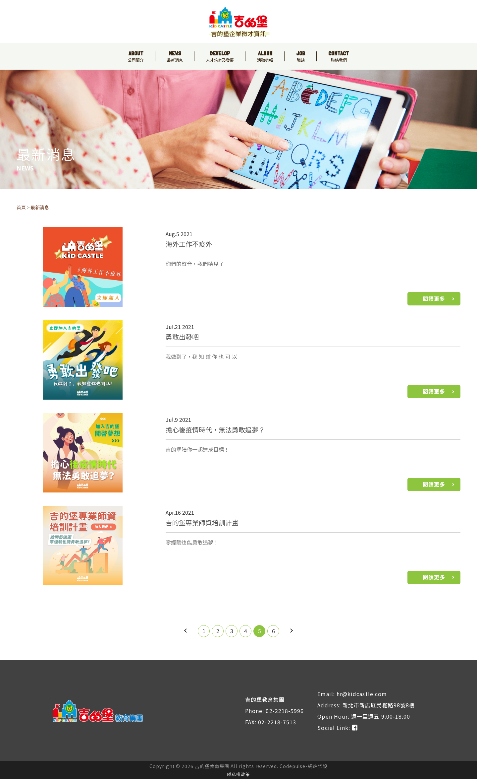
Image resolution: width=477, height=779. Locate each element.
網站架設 (318, 766)
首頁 (21, 207)
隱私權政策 (238, 774)
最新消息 (39, 207)
